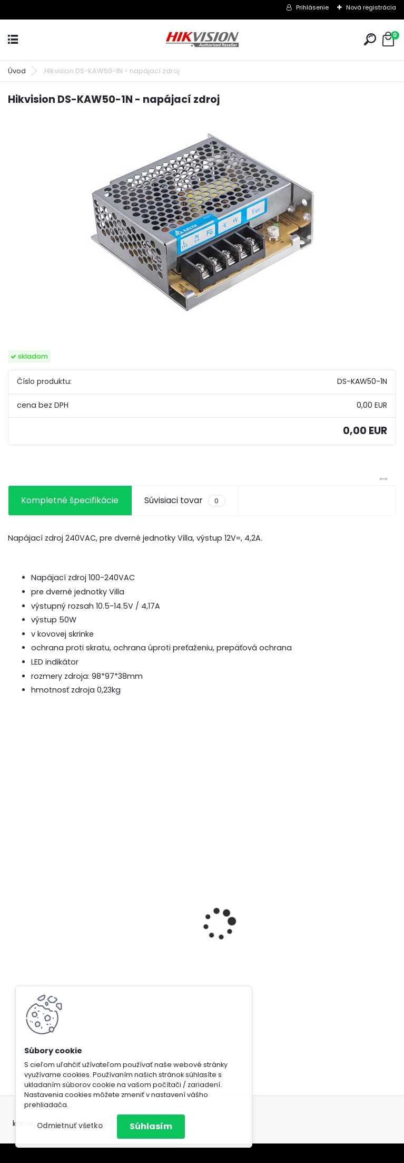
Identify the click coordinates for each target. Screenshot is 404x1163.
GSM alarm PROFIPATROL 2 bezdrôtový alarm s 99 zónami (291, 970)
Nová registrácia (371, 7)
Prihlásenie (312, 7)
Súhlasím (151, 1126)
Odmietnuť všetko (70, 1126)
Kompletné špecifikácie (70, 500)
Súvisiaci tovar (184, 500)
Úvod (17, 71)
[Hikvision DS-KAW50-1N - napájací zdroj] (202, 220)
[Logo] (202, 39)
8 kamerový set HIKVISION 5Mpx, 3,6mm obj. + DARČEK (96, 941)
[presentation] (13, 905)
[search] (370, 39)
